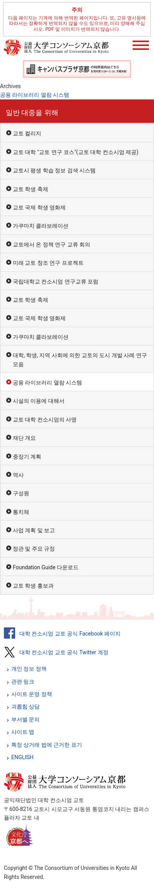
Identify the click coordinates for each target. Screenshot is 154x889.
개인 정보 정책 (29, 669)
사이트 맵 (22, 732)
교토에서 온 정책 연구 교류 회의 (51, 244)
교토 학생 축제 (30, 189)
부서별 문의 (25, 719)
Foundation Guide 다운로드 (46, 567)
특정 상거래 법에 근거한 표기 (46, 745)
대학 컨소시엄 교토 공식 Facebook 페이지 (70, 633)
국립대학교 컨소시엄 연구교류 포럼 (55, 281)
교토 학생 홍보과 (33, 586)
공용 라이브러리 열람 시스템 (34, 95)
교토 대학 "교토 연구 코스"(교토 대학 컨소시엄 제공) (75, 152)
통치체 (21, 512)
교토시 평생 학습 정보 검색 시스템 (54, 170)
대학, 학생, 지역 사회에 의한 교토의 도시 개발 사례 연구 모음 (80, 359)
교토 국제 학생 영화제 (39, 207)
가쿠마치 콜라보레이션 (40, 226)
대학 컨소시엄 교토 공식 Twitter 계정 (63, 652)
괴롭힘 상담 (25, 706)
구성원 (21, 493)
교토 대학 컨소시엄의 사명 (45, 419)
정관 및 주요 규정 (34, 548)
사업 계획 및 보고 (34, 530)
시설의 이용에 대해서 (39, 401)
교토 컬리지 (27, 133)
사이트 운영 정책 (31, 694)
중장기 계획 (27, 456)
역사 (18, 475)
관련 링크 (22, 681)
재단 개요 (24, 438)
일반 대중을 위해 (32, 112)
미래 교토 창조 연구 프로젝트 (48, 263)
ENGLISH (22, 757)
